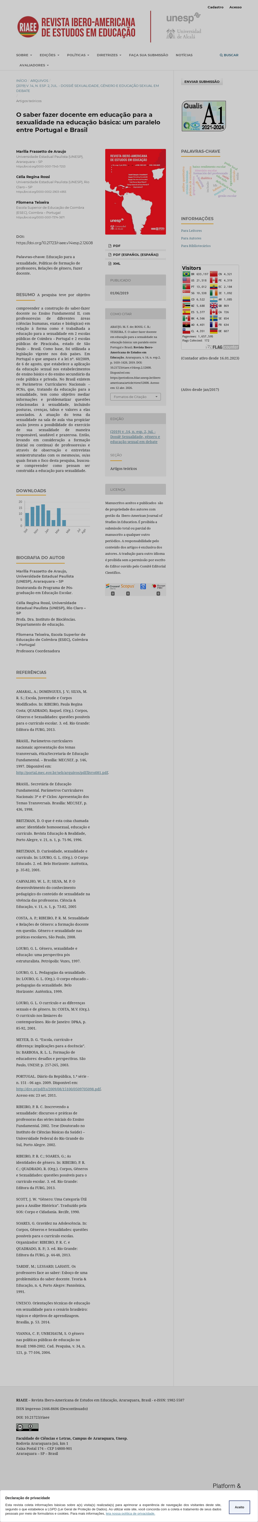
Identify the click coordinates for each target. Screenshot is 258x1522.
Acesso (235, 7)
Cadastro (216, 7)
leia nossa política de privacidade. (130, 1513)
